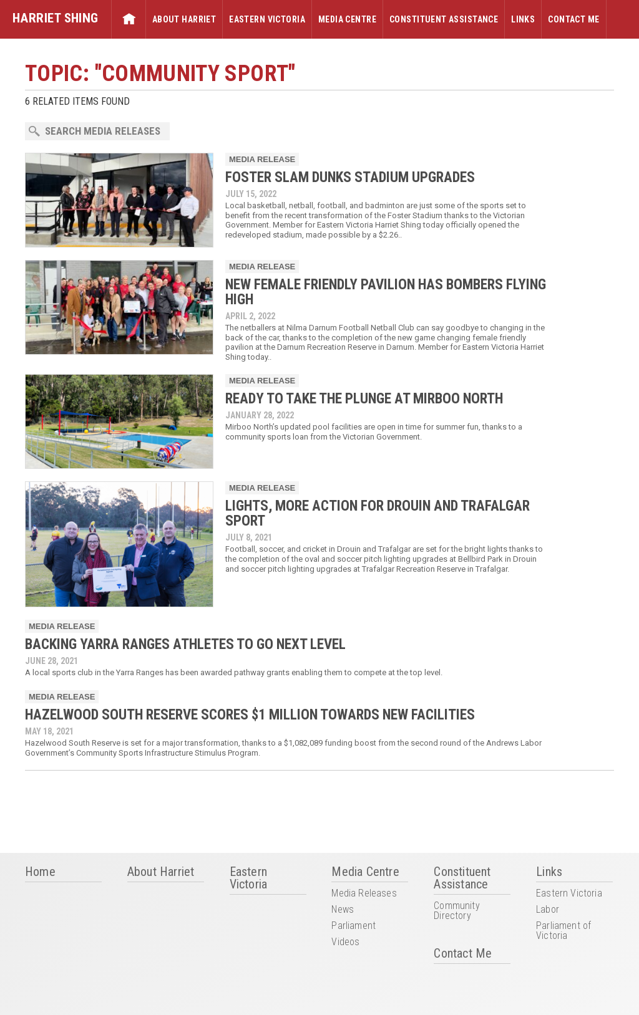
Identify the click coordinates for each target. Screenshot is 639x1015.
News (342, 910)
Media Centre (347, 19)
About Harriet (184, 19)
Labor (547, 910)
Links (523, 19)
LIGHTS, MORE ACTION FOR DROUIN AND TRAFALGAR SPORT (377, 513)
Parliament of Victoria (563, 931)
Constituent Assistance (443, 19)
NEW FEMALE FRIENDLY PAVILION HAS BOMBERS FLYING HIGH (385, 292)
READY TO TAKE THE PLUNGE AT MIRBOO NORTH (364, 398)
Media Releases (363, 893)
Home (128, 19)
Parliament (353, 926)
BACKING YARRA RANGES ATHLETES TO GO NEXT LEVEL (185, 644)
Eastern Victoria (267, 19)
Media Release (262, 159)
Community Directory (456, 911)
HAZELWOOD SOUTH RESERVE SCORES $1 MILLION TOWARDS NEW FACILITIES (250, 714)
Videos (345, 942)
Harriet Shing (55, 18)
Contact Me (573, 19)
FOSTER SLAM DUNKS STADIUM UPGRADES (350, 177)
